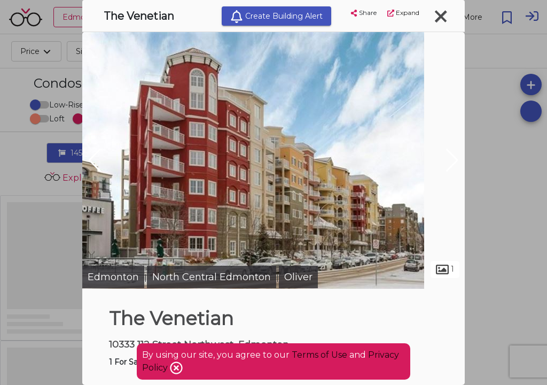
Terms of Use (319, 355)
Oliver (298, 277)
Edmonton (113, 277)
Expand (403, 13)
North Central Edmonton (211, 277)
